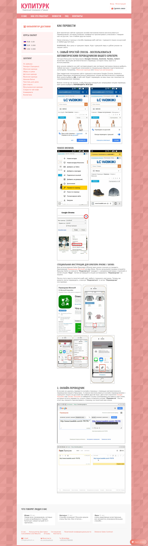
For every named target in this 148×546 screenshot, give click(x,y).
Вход (112, 4)
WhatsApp (69, 539)
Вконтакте (50, 539)
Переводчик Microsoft (76, 269)
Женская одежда (83, 70)
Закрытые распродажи (103, 70)
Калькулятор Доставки (37, 26)
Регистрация (120, 4)
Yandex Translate (74, 396)
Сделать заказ (118, 8)
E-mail (30, 539)
